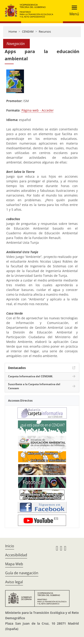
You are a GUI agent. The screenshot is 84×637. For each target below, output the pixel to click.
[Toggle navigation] (73, 10)
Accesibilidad (16, 554)
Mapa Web (14, 563)
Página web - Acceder (38, 110)
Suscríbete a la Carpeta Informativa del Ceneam (34, 386)
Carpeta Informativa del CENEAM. (30, 376)
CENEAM (28, 31)
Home (13, 31)
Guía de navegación (21, 572)
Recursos (45, 31)
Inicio (9, 545)
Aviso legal (14, 581)
